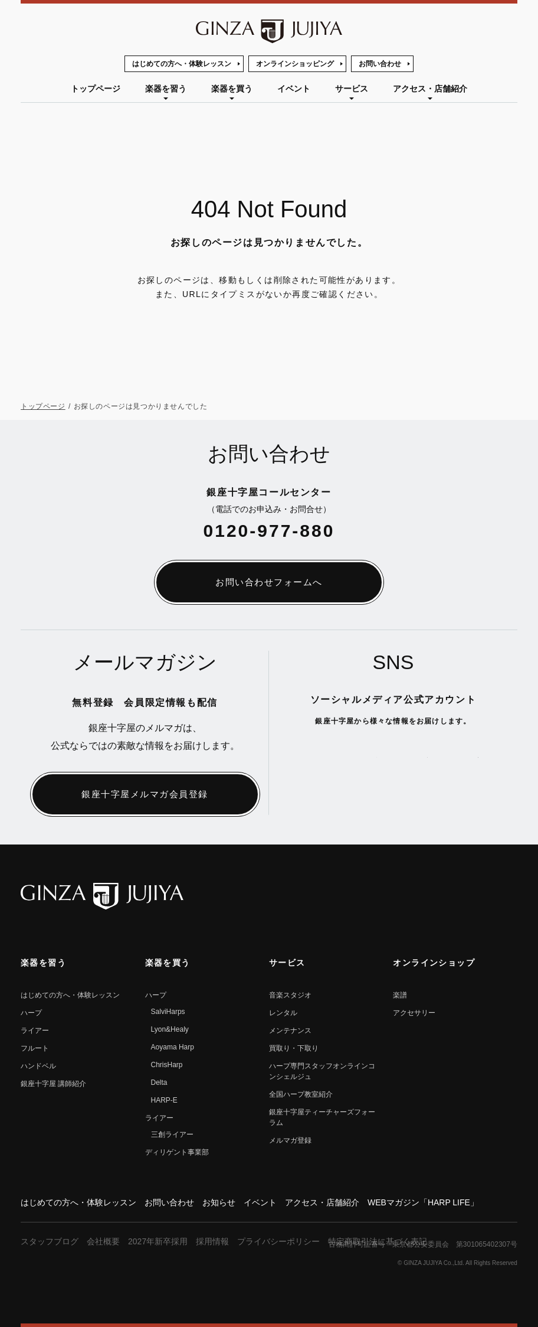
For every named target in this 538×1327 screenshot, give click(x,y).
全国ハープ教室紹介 (301, 1094)
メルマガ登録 (290, 1140)
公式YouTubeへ (368, 756)
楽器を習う (165, 88)
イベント (293, 88)
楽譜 (400, 995)
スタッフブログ (49, 1241)
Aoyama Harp (172, 1047)
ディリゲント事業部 (177, 1152)
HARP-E (164, 1100)
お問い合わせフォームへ (269, 582)
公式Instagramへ (469, 756)
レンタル (283, 1013)
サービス (351, 88)
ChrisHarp (167, 1065)
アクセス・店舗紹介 (430, 88)
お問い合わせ (380, 64)
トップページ (95, 88)
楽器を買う (231, 88)
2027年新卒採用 (158, 1241)
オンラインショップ (434, 962)
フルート (35, 1048)
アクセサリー (414, 1013)
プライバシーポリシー (278, 1241)
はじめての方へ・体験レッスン (181, 64)
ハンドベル (38, 1066)
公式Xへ (317, 756)
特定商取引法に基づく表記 (377, 1241)
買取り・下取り (294, 1048)
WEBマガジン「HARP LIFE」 (423, 1202)
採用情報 (212, 1241)
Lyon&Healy (170, 1029)
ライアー (35, 1030)
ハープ (31, 1013)
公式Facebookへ (418, 756)
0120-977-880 (269, 530)
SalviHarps (168, 1012)
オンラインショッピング (295, 64)
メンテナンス (290, 1030)
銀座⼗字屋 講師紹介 (53, 1084)
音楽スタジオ (290, 995)
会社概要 (103, 1241)
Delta (159, 1082)
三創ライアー (172, 1134)
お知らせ (218, 1202)
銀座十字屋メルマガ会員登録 (144, 794)
